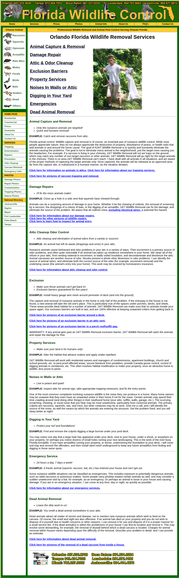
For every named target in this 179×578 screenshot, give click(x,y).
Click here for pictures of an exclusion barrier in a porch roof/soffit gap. (73, 326)
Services (34, 24)
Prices (56, 24)
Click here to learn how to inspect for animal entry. (60, 221)
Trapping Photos (12, 192)
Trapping (9, 147)
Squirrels (18, 41)
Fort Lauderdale (12, 216)
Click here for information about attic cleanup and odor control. (68, 269)
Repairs (8, 155)
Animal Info (101, 24)
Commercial (10, 122)
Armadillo (18, 54)
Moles (16, 67)
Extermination (11, 151)
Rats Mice (18, 61)
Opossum (18, 48)
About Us (123, 24)
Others (16, 105)
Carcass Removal (13, 167)
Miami (7, 212)
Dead (15, 99)
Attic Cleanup (11, 163)
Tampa (7, 224)
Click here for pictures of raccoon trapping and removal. (64, 176)
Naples (7, 208)
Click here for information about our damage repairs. (62, 215)
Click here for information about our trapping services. (121, 170)
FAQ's (145, 24)
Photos (78, 24)
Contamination (11, 188)
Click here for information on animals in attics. (58, 170)
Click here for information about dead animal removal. (62, 539)
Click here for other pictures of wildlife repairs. (58, 218)
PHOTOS (8, 175)
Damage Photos (12, 179)
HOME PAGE (10, 114)
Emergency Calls (13, 171)
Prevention (9, 159)
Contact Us (167, 24)
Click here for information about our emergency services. (64, 488)
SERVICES (9, 143)
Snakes (17, 93)
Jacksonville (10, 204)
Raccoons (18, 35)
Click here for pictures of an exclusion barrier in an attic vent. (67, 320)
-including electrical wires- (125, 210)
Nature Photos (11, 196)
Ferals (16, 73)
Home (12, 24)
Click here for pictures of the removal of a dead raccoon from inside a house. (77, 544)
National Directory (13, 200)
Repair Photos (11, 183)
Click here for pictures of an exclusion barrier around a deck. (67, 315)
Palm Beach (10, 220)
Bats (15, 86)
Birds (15, 80)
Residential (10, 118)
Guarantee (9, 130)
